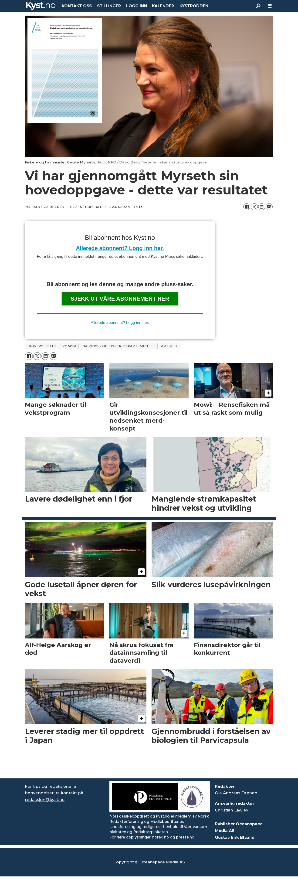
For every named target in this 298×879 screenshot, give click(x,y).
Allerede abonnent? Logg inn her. (120, 248)
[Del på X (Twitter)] (254, 206)
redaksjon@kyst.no (44, 799)
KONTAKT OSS (77, 5)
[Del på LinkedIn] (261, 206)
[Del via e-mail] (269, 206)
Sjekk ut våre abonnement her (120, 298)
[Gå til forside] (40, 6)
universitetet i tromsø (51, 346)
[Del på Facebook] (246, 206)
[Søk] (258, 6)
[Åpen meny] (270, 6)
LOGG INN (136, 5)
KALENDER (163, 5)
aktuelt (169, 346)
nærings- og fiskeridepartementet (118, 346)
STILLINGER (109, 5)
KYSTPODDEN (193, 5)
